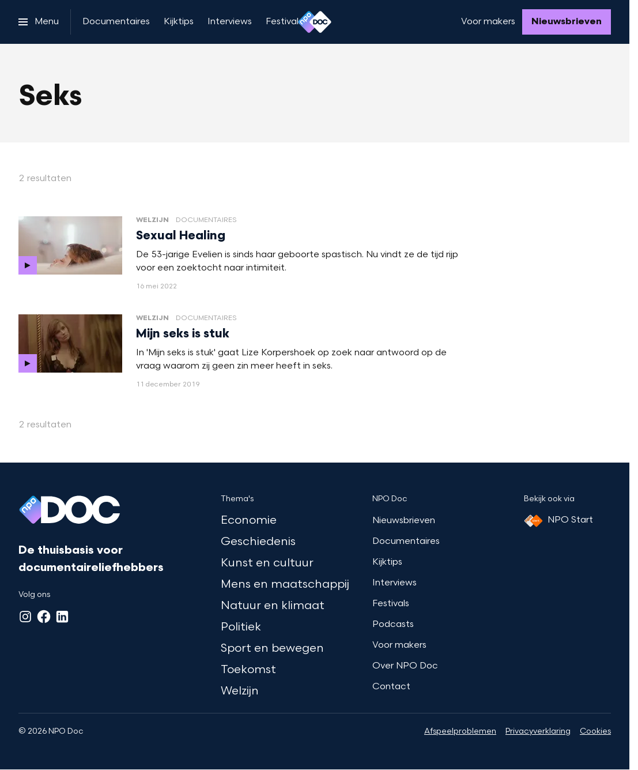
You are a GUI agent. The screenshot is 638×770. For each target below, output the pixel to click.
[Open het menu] (39, 22)
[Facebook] (44, 616)
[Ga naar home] (314, 21)
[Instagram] (25, 616)
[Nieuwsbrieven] (566, 22)
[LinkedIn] (62, 616)
